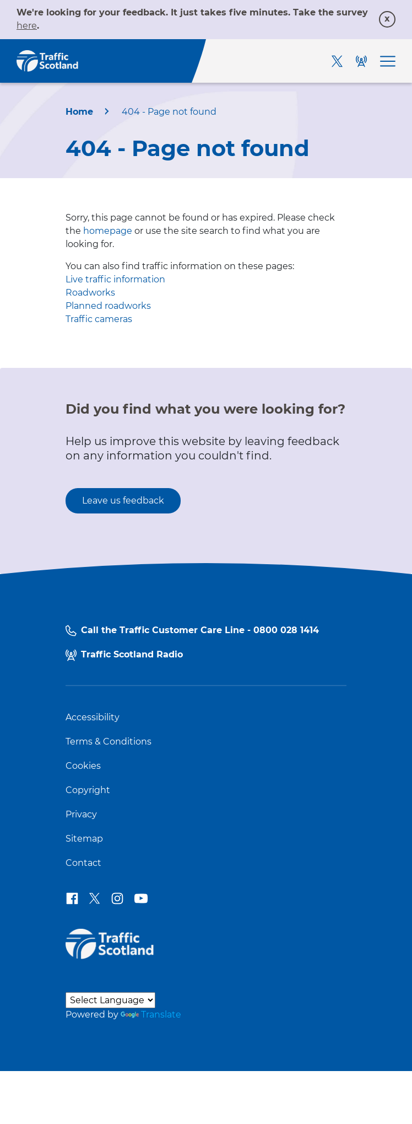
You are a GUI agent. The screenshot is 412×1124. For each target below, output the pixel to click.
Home (79, 111)
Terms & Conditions (108, 741)
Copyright (88, 790)
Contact (83, 863)
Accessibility (93, 717)
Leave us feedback (123, 500)
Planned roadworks (108, 306)
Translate (151, 1014)
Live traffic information (115, 279)
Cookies (83, 766)
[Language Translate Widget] (110, 1000)
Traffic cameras (99, 319)
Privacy (81, 814)
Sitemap (84, 838)
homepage (107, 231)
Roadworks (90, 292)
